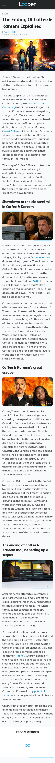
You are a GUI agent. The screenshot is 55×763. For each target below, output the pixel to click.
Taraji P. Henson (12, 131)
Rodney (20, 655)
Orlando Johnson (41, 257)
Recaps (6, 14)
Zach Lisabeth (12, 32)
